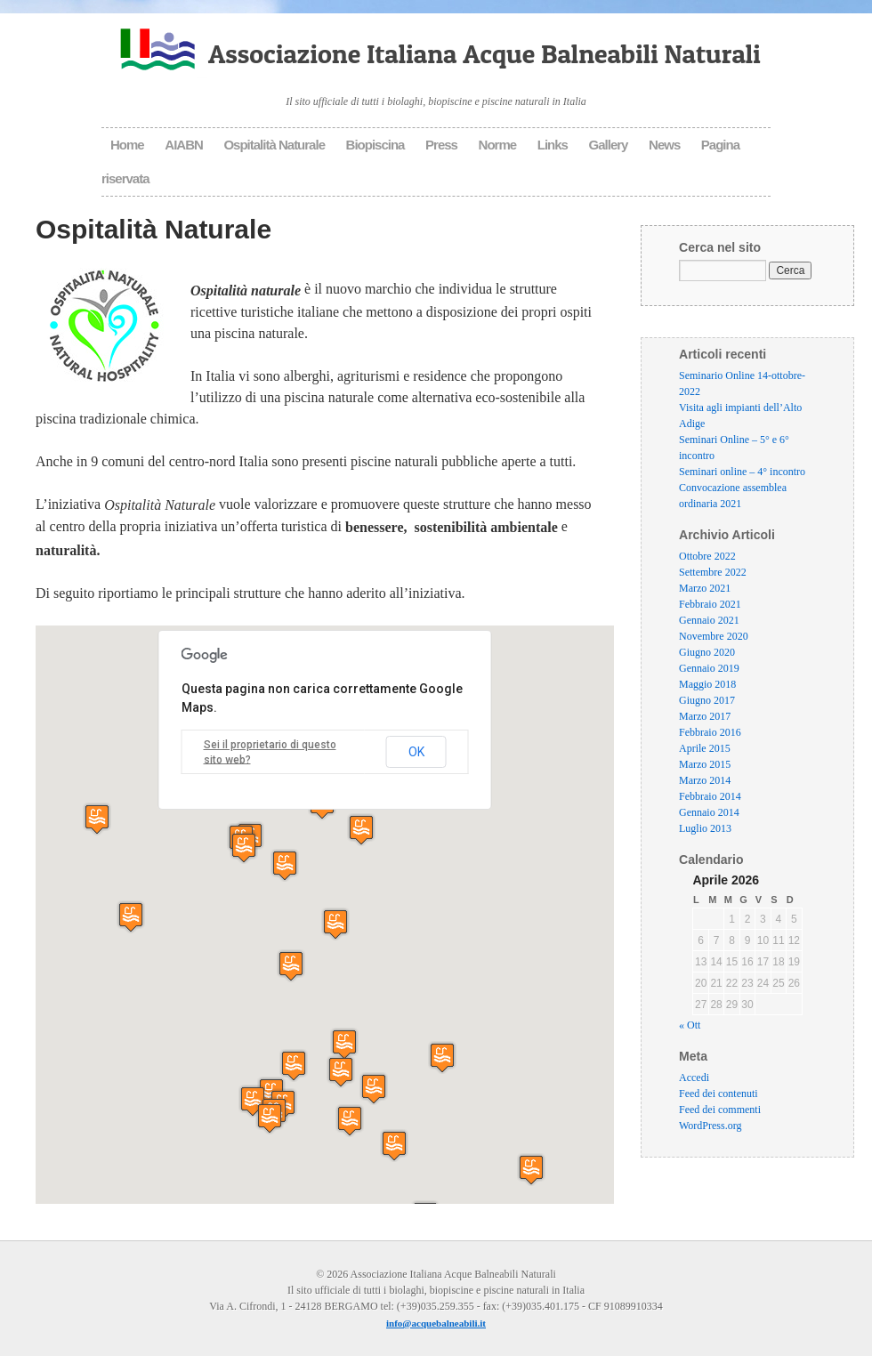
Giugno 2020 (707, 652)
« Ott (689, 1026)
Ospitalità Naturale (274, 144)
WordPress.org (710, 1126)
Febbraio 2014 (710, 796)
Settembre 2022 (713, 572)
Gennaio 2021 (709, 620)
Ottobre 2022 (707, 556)
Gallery (608, 144)
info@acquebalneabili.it (436, 1323)
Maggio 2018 (707, 684)
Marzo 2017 (705, 716)
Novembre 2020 (713, 636)
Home (127, 144)
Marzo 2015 (705, 764)
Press (441, 144)
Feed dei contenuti (718, 1094)
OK (416, 752)
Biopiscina (375, 144)
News (664, 144)
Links (552, 144)
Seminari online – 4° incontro (742, 471)
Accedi (694, 1078)
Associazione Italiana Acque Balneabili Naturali (484, 53)
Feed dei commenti (720, 1110)
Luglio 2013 (705, 828)
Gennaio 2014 (709, 812)
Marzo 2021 (705, 588)
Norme (498, 144)
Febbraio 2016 (710, 732)
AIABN (184, 144)
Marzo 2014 (705, 780)
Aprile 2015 (705, 748)
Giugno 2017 (707, 700)
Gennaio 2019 (709, 668)
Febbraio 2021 (710, 604)
